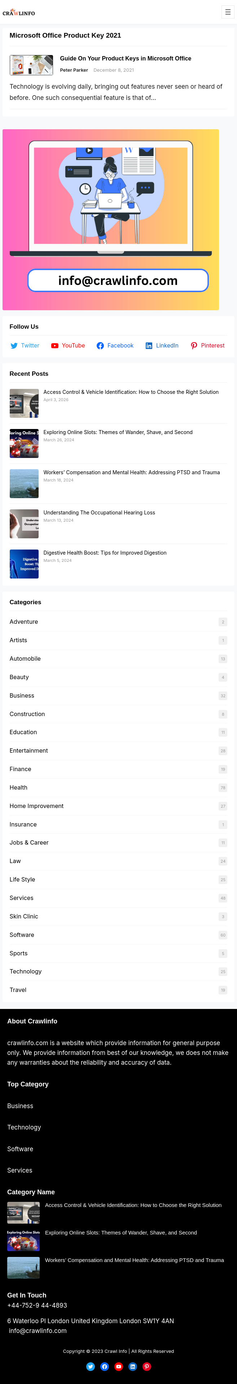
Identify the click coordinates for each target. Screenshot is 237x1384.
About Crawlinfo (32, 1021)
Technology (26, 971)
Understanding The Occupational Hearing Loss (99, 512)
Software (22, 934)
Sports (19, 953)
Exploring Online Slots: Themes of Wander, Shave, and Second (118, 432)
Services (22, 897)
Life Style (22, 879)
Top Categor (26, 1084)
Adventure (24, 621)
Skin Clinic (24, 916)
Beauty (19, 677)
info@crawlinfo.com (37, 1330)
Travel (18, 989)
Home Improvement (37, 805)
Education (23, 732)
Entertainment (29, 750)
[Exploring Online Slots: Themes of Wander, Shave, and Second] (24, 443)
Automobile (25, 658)
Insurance (23, 824)
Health (19, 787)
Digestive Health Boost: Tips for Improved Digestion (105, 553)
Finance (20, 769)
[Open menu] (227, 11)
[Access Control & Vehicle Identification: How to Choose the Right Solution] (24, 403)
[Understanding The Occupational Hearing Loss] (24, 523)
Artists (18, 640)
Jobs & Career (29, 842)
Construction (27, 714)
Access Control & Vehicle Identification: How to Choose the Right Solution (131, 392)
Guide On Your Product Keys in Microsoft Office (126, 58)
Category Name (31, 1192)
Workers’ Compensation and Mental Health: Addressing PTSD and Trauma (132, 472)
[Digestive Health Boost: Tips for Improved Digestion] (24, 564)
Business (22, 695)
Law (15, 861)
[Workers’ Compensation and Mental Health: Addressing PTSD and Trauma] (24, 483)
